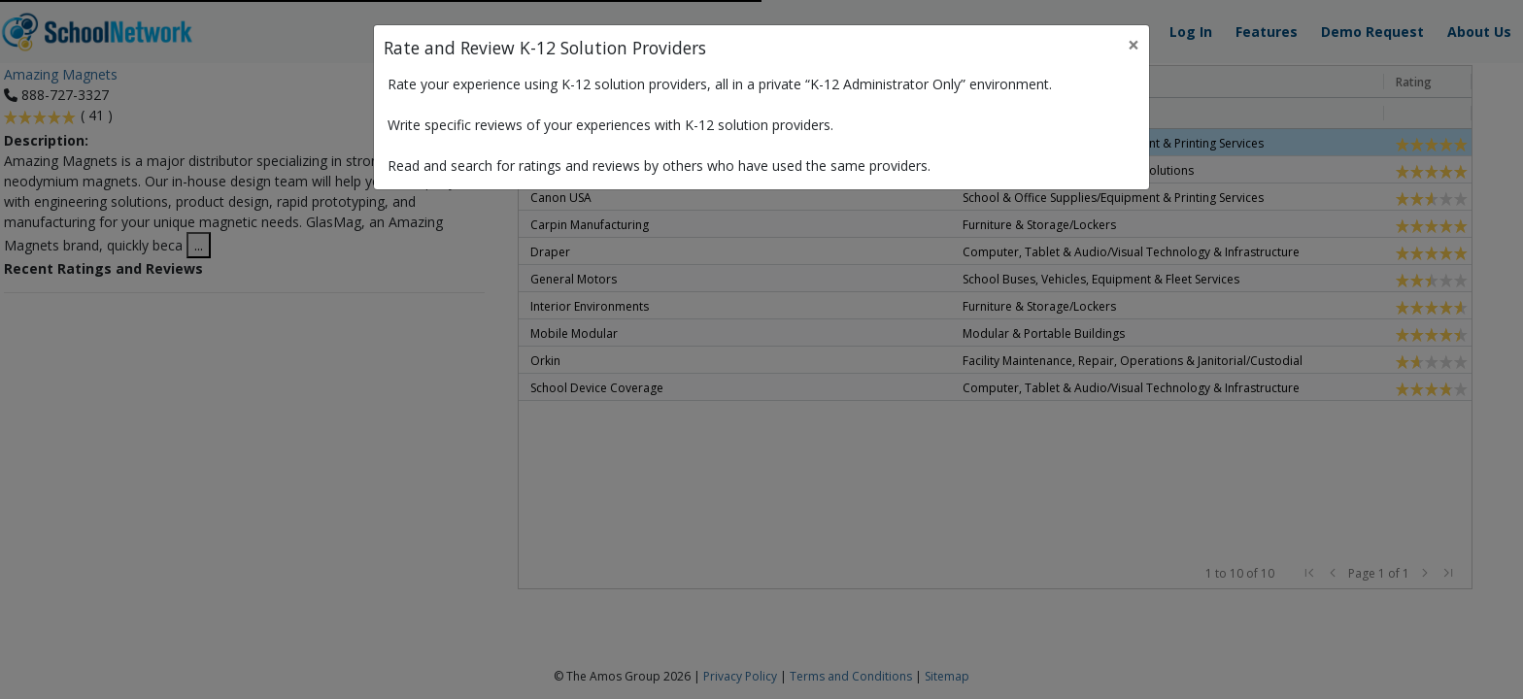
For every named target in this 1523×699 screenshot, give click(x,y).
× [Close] (1133, 44)
